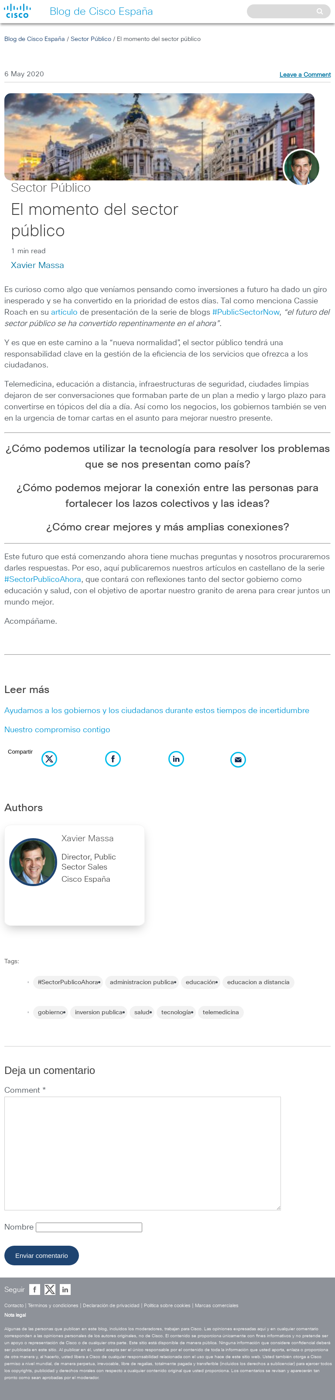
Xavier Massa (37, 265)
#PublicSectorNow (245, 312)
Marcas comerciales (217, 1305)
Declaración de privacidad (111, 1305)
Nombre (20, 1227)
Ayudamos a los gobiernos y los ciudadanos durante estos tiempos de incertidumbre (156, 711)
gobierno (50, 1012)
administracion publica (142, 982)
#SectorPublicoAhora (42, 580)
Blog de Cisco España (34, 39)
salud (142, 1012)
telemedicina (221, 1012)
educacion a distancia (258, 982)
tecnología (176, 1012)
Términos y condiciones (53, 1305)
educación (200, 982)
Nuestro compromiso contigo (57, 730)
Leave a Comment (305, 75)
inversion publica (99, 1012)
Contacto (14, 1305)
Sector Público (91, 39)
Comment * (25, 1090)
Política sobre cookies (167, 1305)
